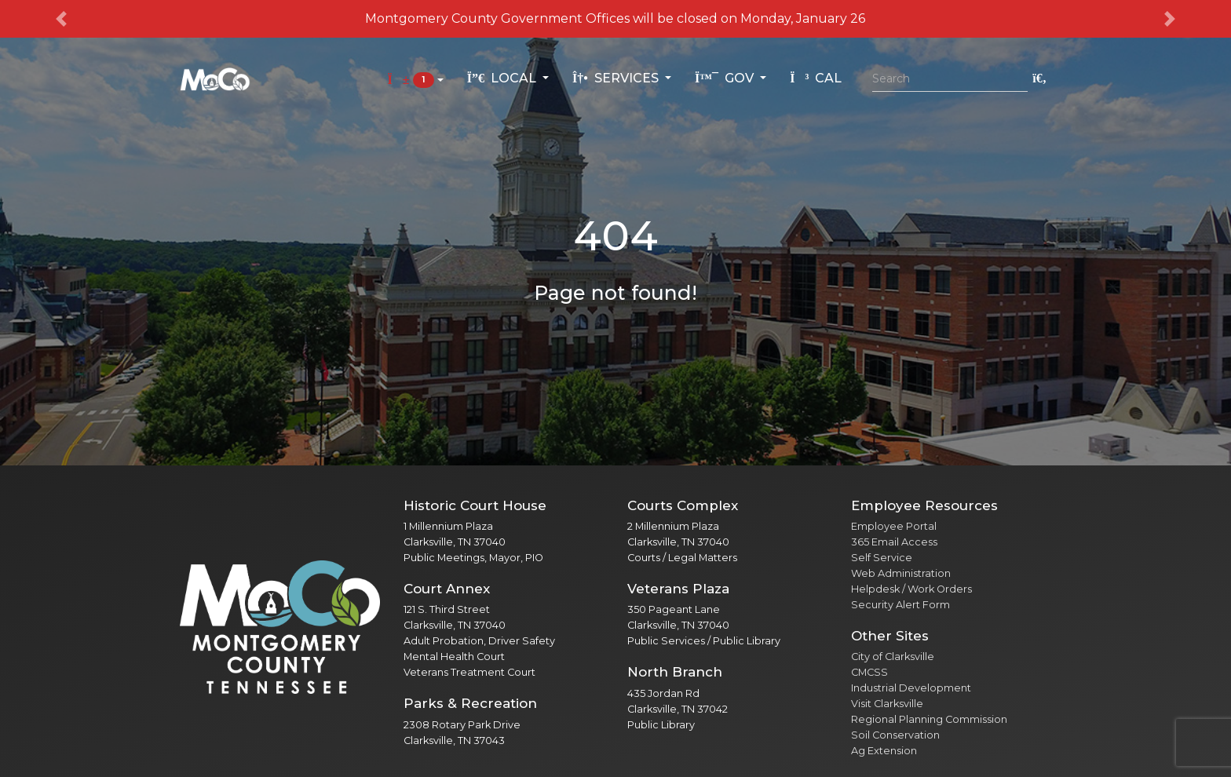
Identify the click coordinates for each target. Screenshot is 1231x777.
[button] (61, 19)
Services (617, 78)
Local (503, 78)
